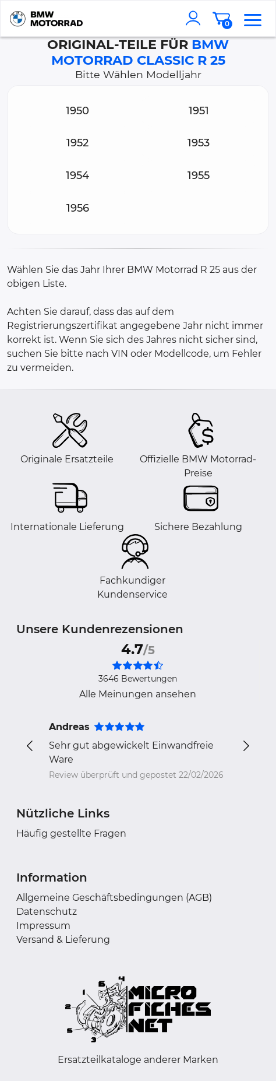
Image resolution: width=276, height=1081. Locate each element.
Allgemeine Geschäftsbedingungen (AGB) (114, 897)
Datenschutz (46, 911)
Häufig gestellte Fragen (71, 833)
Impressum (43, 925)
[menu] (252, 18)
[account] (196, 18)
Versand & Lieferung (63, 939)
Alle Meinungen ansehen (137, 694)
